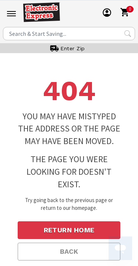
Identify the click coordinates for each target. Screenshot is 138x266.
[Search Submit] (127, 33)
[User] (107, 12)
